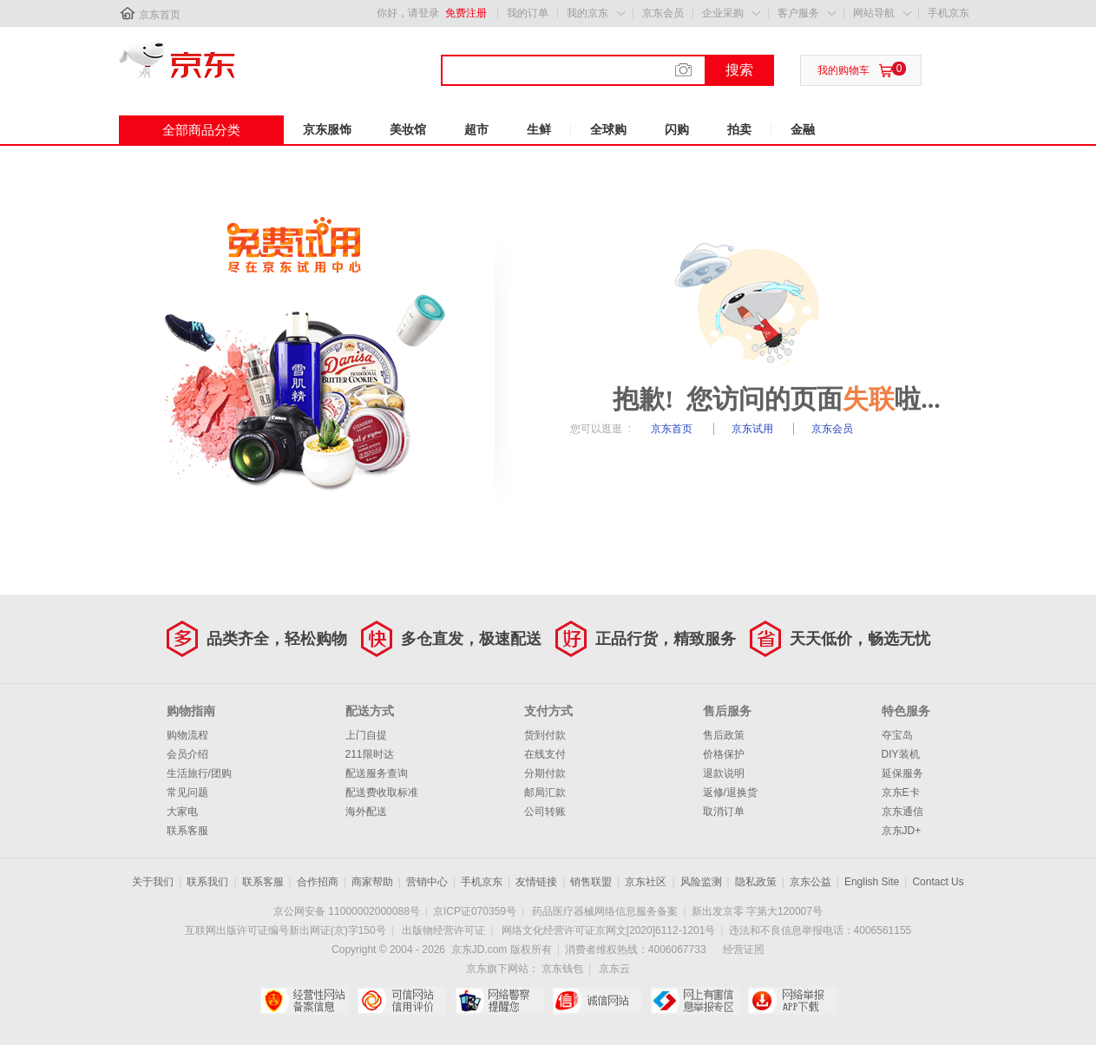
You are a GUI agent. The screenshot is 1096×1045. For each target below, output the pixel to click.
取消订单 (724, 811)
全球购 (608, 129)
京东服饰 (327, 129)
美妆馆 (408, 129)
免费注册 (466, 13)
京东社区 (645, 882)
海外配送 (366, 811)
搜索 (739, 70)
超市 (476, 129)
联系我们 (207, 882)
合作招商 (317, 882)
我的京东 (587, 13)
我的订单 (527, 13)
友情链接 (536, 882)
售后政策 (724, 735)
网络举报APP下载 (792, 1001)
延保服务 (902, 773)
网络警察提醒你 (499, 1001)
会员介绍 (187, 754)
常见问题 (187, 792)
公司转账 (545, 811)
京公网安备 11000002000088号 (346, 911)
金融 (803, 129)
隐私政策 (756, 882)
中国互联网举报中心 (694, 1001)
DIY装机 (901, 754)
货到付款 (545, 735)
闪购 (677, 129)
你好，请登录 (408, 13)
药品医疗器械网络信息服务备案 (605, 911)
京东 (177, 60)
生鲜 (539, 129)
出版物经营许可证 (443, 930)
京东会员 (663, 13)
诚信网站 (596, 1001)
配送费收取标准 (381, 792)
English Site (871, 882)
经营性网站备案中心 (304, 1001)
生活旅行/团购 (199, 773)
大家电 (182, 811)
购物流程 (187, 735)
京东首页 (159, 15)
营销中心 (427, 882)
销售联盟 (591, 882)
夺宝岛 (897, 735)
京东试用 (754, 429)
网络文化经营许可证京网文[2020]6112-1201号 (609, 930)
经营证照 (744, 949)
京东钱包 (562, 969)
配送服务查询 (376, 773)
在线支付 (545, 754)
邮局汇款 (545, 792)
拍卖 (739, 129)
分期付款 (545, 773)
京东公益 (810, 882)
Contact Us (937, 882)
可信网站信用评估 (401, 1001)
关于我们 (153, 882)
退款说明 (724, 773)
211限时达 (369, 754)
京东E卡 (901, 792)
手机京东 (948, 13)
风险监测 (701, 882)
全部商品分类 (201, 129)
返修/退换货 (730, 792)
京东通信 (902, 811)
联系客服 (187, 831)
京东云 (614, 969)
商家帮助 (372, 882)
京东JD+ (902, 831)
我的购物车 (843, 70)
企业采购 (723, 13)
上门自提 (366, 735)
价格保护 (724, 754)
